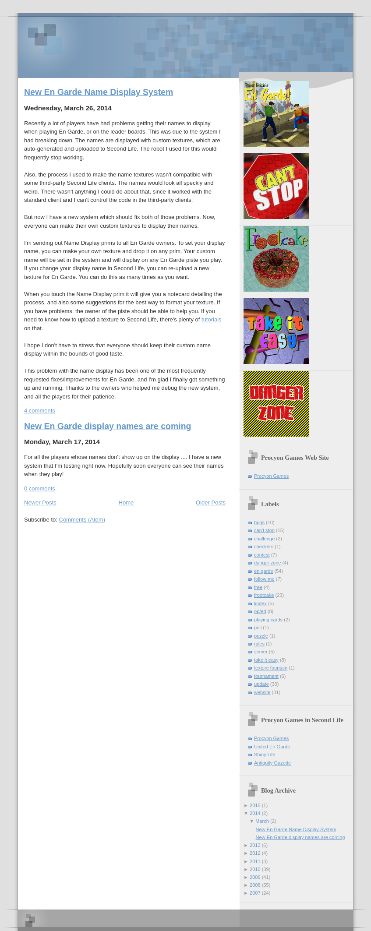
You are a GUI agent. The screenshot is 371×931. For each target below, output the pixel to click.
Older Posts (211, 502)
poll (257, 627)
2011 (255, 861)
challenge (264, 538)
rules (259, 643)
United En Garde (272, 746)
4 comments (39, 410)
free (258, 587)
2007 (255, 893)
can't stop (264, 530)
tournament (266, 676)
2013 (255, 845)
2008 (255, 885)
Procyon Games (185, 45)
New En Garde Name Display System (98, 92)
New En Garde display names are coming (107, 426)
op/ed (260, 611)
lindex (260, 603)
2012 (255, 853)
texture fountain (270, 667)
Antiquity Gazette (272, 762)
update (261, 684)
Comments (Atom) (82, 519)
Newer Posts (40, 502)
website (262, 692)
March (262, 821)
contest (262, 554)
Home (126, 502)
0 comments (39, 488)
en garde (263, 571)
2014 (255, 813)
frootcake (264, 595)
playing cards (268, 619)
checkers (263, 546)
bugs (259, 522)
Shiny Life (265, 754)
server (261, 651)
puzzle (261, 635)
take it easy (266, 660)
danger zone (267, 562)
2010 (255, 869)
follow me (264, 579)
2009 (255, 877)
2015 (255, 805)
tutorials (211, 319)
